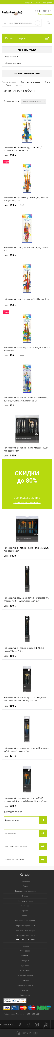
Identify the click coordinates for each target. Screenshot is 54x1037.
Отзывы (25, 980)
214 (11, 305)
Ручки (25, 886)
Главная (25, 946)
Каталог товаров (27, 38)
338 (11, 155)
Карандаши (25, 881)
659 (11, 705)
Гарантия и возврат (25, 975)
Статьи (25, 990)
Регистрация (46, 2)
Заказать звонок (45, 14)
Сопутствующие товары (25, 925)
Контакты (25, 956)
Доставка (25, 966)
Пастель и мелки (25, 901)
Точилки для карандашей (14, 860)
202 (11, 405)
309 (11, 255)
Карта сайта (25, 995)
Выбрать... (29, 2)
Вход (38, 2)
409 (14, 355)
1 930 (12, 455)
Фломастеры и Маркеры (25, 891)
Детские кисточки (13, 63)
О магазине (25, 951)
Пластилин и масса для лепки (16, 846)
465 (11, 655)
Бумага (25, 896)
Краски (25, 911)
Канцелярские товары (25, 930)
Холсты (25, 916)
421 (11, 755)
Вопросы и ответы (25, 985)
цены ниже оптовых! (27, 502)
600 (11, 806)
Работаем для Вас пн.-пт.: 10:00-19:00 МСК (21, 1014)
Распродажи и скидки (25, 935)
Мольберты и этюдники (25, 921)
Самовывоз (25, 970)
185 (14, 205)
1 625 (12, 555)
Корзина (27, 1033)
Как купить (25, 961)
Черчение (25, 906)
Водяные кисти (11, 56)
